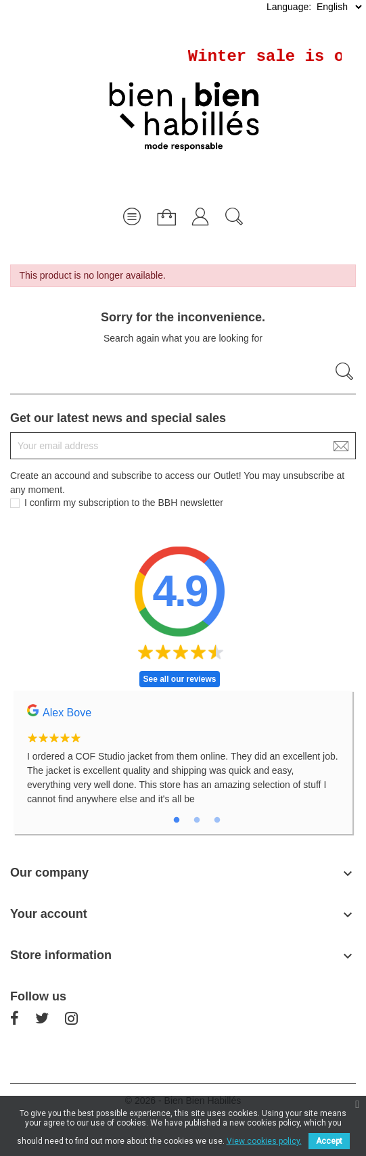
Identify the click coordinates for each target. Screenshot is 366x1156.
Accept (329, 1141)
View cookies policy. (264, 1141)
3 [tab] (217, 820)
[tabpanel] (183, 762)
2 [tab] (197, 820)
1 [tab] (176, 820)
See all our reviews (179, 679)
